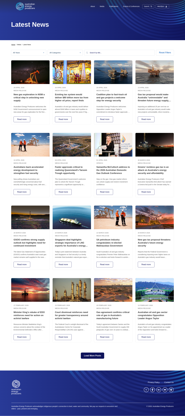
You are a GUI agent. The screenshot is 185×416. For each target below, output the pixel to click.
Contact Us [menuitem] (169, 382)
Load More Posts (92, 355)
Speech (99, 163)
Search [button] (148, 6)
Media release (20, 90)
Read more (22, 119)
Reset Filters (165, 52)
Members (162, 6)
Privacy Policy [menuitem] (154, 382)
